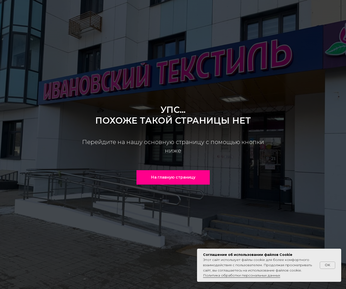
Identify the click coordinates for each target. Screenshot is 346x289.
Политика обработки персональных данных (241, 275)
